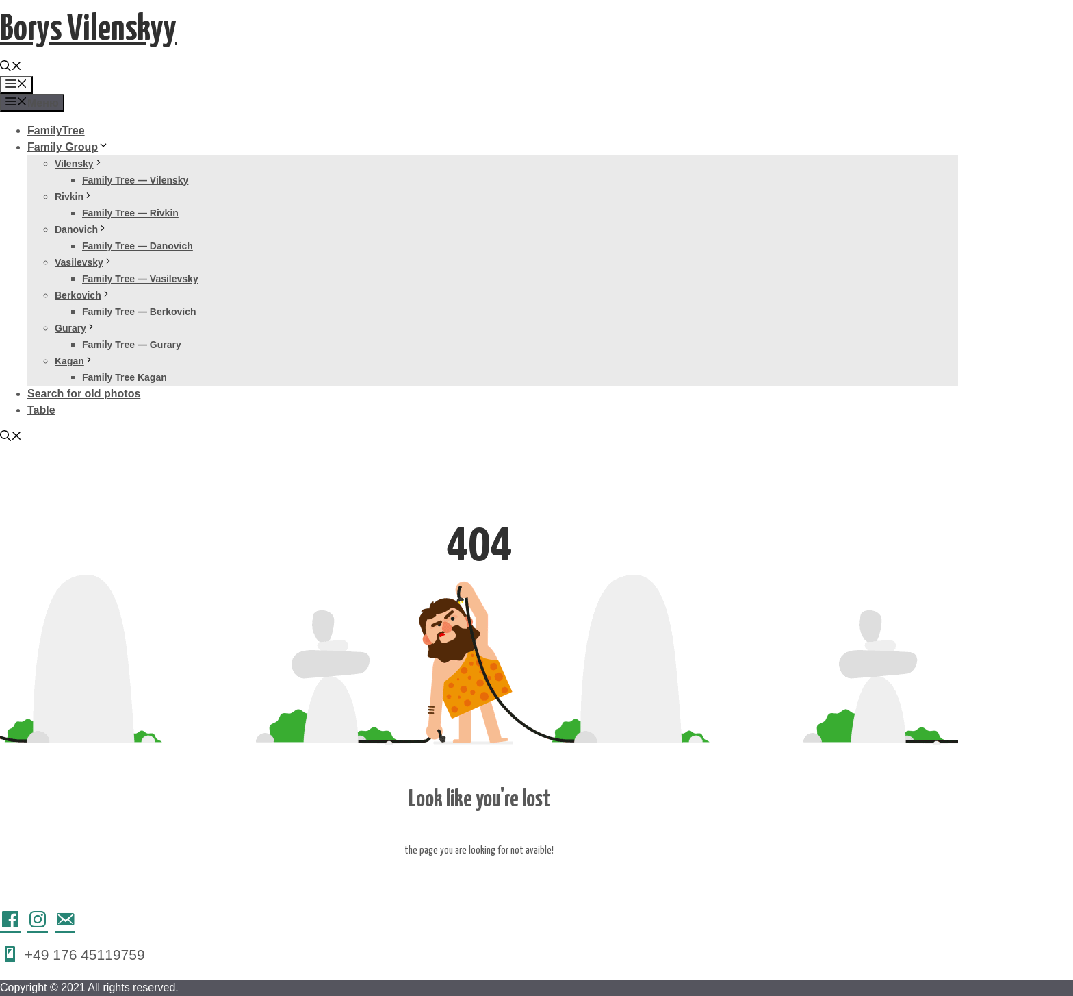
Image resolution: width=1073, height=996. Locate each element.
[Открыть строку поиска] (11, 67)
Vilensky (79, 163)
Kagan (74, 361)
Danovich (81, 229)
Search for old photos (83, 393)
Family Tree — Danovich (137, 245)
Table (41, 410)
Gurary (75, 328)
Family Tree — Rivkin (130, 213)
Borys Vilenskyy (88, 29)
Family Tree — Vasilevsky (140, 278)
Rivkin (74, 196)
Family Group (68, 147)
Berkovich (83, 295)
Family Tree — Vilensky (135, 180)
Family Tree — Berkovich (139, 311)
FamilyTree (56, 130)
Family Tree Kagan (124, 377)
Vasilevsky (84, 262)
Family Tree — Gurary (131, 344)
